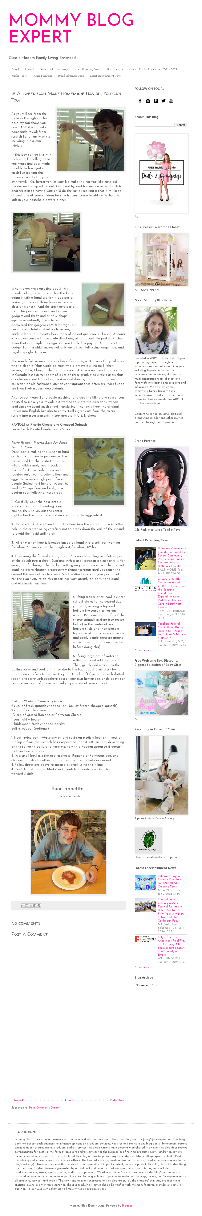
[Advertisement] (68, 1063)
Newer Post (20, 1100)
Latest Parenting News (87, 69)
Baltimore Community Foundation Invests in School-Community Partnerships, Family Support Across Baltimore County (172, 557)
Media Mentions (42, 75)
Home (69, 1100)
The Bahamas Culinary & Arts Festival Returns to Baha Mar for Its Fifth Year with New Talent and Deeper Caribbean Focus (171, 910)
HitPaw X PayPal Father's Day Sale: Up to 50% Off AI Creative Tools (172, 881)
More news (142, 650)
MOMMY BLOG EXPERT (71, 30)
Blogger (127, 1205)
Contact (29, 69)
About (15, 69)
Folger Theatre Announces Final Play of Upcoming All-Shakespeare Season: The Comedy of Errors (171, 946)
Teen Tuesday (115, 69)
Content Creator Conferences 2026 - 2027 (153, 69)
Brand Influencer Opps (71, 75)
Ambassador (19, 75)
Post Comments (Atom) (44, 1107)
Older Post (117, 1100)
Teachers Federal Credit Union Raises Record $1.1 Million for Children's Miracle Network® (172, 631)
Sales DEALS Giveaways (54, 69)
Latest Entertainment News (105, 75)
